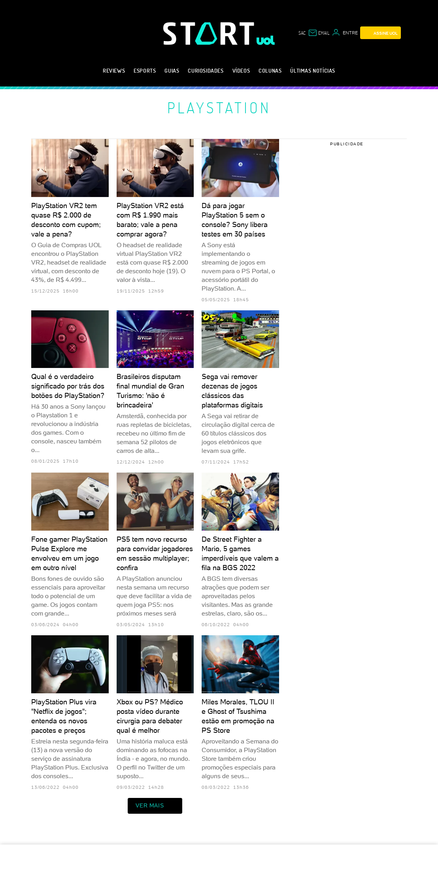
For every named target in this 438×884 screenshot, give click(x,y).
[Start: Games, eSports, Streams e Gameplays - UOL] (210, 33)
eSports (145, 70)
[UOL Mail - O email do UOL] (318, 33)
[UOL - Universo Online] (266, 40)
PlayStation (219, 107)
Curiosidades (205, 70)
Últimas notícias (312, 70)
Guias (171, 70)
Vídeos (241, 70)
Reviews (114, 70)
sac (302, 33)
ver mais (155, 806)
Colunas (270, 70)
